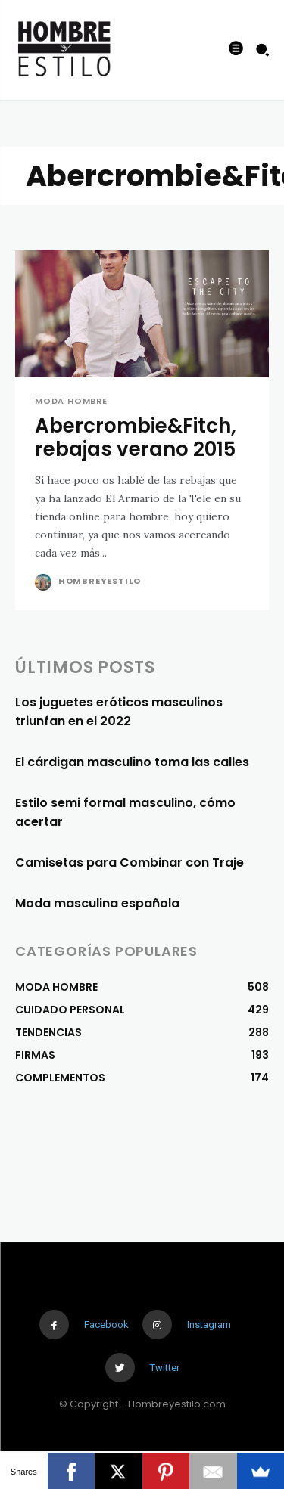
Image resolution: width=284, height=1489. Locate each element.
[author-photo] (45, 582)
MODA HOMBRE (71, 401)
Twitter (164, 1367)
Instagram (209, 1324)
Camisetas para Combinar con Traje (129, 862)
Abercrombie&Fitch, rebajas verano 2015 (135, 437)
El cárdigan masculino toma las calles (132, 762)
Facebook (106, 1324)
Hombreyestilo (99, 581)
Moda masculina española (97, 903)
